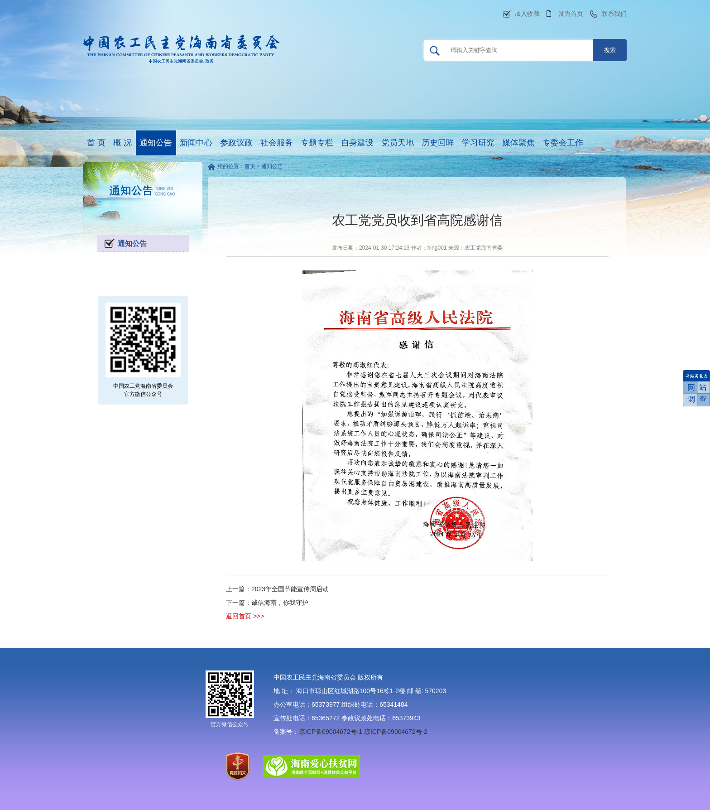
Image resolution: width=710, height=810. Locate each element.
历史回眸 (438, 142)
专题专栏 (317, 142)
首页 (250, 166)
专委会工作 (562, 142)
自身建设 (357, 142)
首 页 (96, 142)
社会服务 (276, 142)
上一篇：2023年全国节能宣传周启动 (277, 589)
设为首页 (570, 13)
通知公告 (155, 142)
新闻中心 (196, 142)
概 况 (122, 142)
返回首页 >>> (245, 616)
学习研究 (478, 142)
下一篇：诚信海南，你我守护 (267, 602)
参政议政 (236, 142)
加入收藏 (527, 13)
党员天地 (397, 142)
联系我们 (614, 13)
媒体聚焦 (518, 142)
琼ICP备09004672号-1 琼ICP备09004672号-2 (363, 731)
